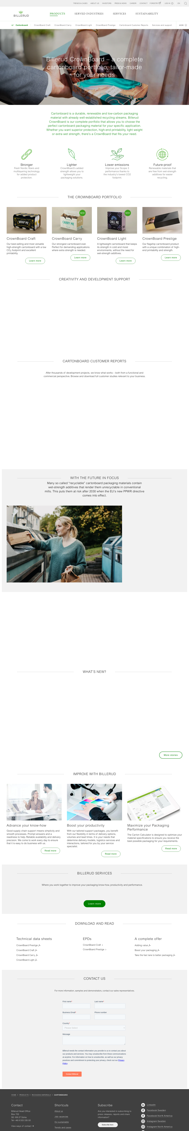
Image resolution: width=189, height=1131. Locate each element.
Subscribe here (108, 1125)
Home (13, 1095)
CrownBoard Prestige (106, 25)
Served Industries (89, 14)
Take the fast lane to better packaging (153, 955)
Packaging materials (41, 1095)
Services (119, 14)
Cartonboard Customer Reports (133, 25)
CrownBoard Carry (62, 25)
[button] (95, 3)
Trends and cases (63, 1127)
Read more (50, 851)
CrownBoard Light (83, 25)
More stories (171, 755)
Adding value (141, 945)
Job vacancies (61, 1116)
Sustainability (146, 14)
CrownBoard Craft (42, 25)
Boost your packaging (146, 950)
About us (59, 1111)
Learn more (35, 261)
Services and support (162, 25)
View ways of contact (21, 1126)
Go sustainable (62, 1122)
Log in (167, 3)
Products (57, 14)
